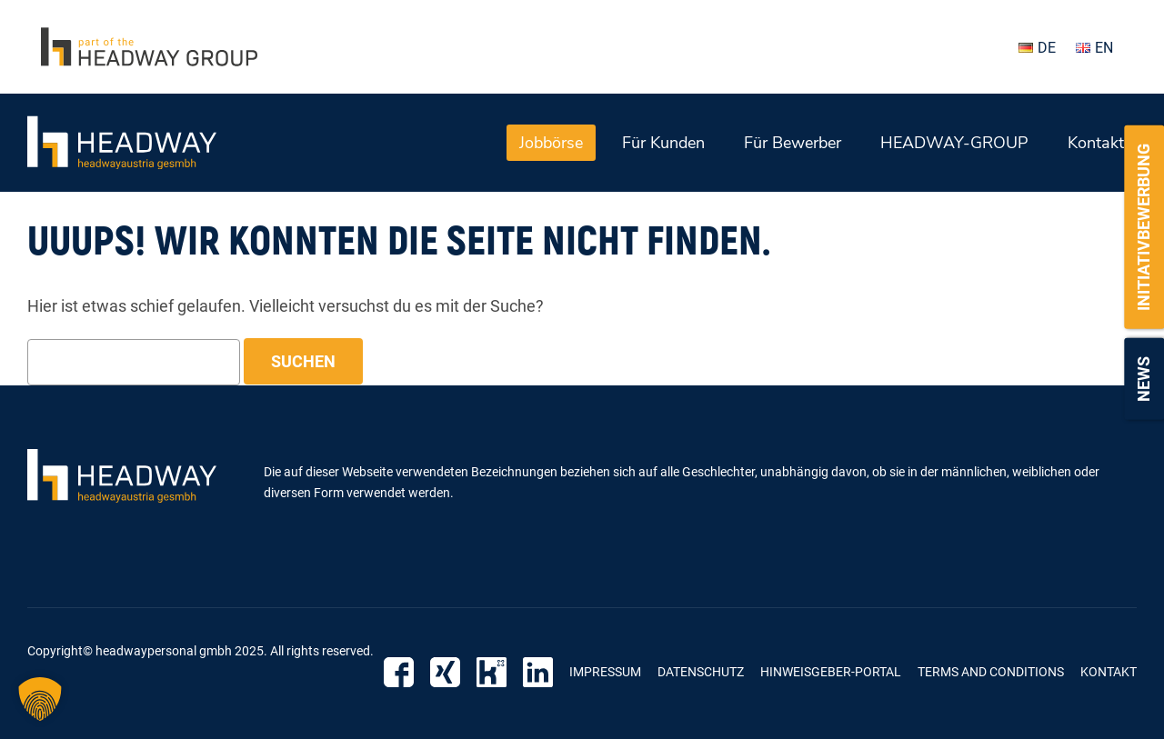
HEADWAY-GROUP (954, 143)
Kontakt (1096, 143)
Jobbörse (551, 143)
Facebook (399, 672)
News (1143, 379)
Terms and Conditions (991, 671)
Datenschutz (700, 671)
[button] (40, 699)
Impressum (605, 671)
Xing (445, 672)
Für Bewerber (792, 143)
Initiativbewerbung (1143, 227)
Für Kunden (663, 143)
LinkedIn (538, 672)
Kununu (492, 672)
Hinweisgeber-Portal (830, 671)
